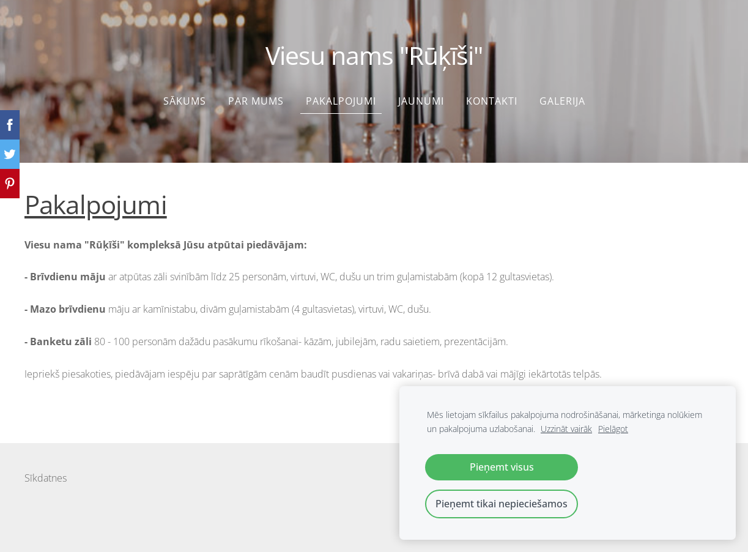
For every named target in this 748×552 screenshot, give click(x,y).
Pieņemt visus (502, 467)
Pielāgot (613, 429)
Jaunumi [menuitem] (421, 101)
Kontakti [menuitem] (491, 101)
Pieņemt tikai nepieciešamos (501, 503)
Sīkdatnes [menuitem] (45, 478)
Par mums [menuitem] (256, 101)
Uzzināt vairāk (566, 429)
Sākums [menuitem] (184, 101)
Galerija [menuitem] (562, 101)
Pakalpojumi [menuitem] (341, 101)
